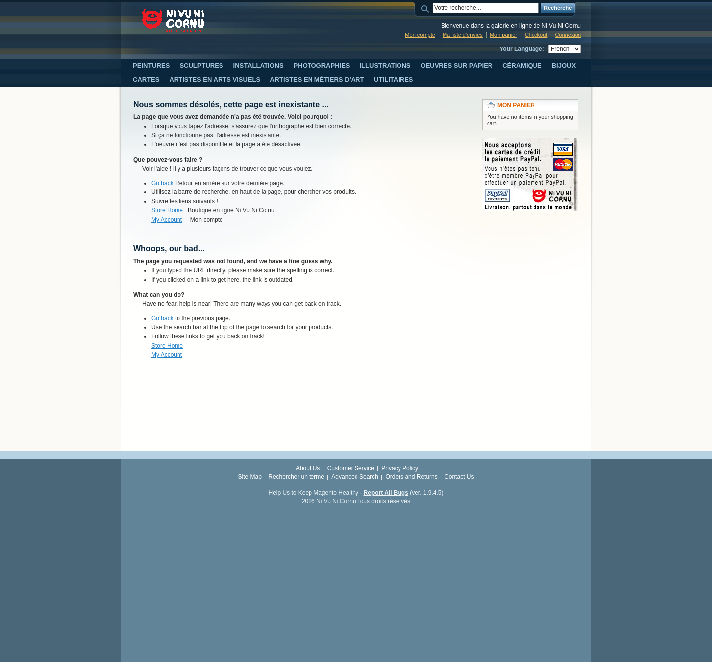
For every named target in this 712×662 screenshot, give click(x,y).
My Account (166, 219)
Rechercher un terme (296, 476)
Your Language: (521, 49)
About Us (308, 468)
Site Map (250, 476)
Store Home (167, 210)
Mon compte (420, 35)
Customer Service (350, 468)
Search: (427, 8)
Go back (162, 183)
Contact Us (459, 476)
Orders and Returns (411, 476)
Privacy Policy (399, 468)
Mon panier (503, 35)
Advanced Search (354, 476)
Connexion (568, 35)
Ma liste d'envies (463, 35)
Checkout (536, 35)
